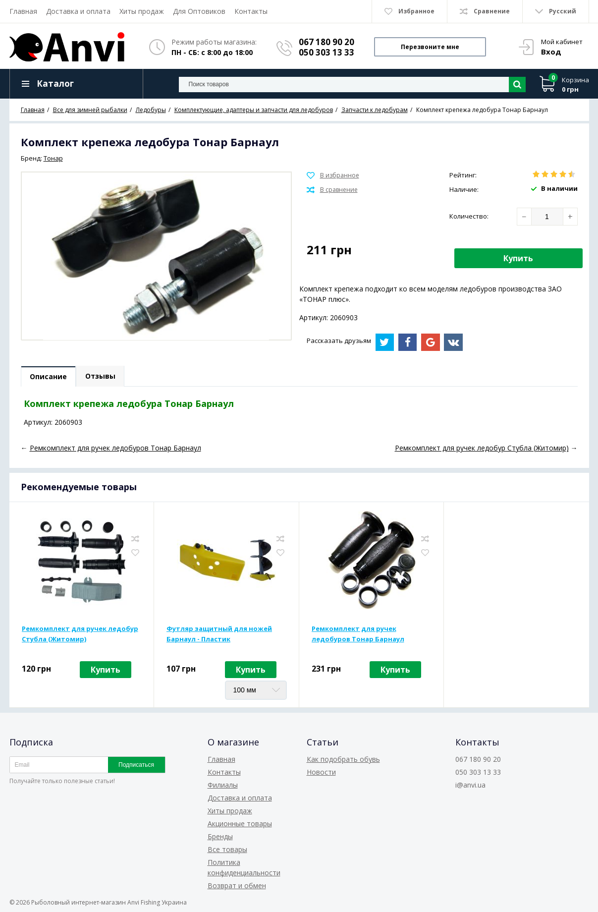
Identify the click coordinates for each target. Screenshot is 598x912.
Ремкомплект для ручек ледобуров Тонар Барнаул (358, 633)
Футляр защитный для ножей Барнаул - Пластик (219, 633)
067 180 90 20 (326, 42)
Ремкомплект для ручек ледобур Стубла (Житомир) (80, 633)
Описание (48, 377)
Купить (518, 258)
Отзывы (101, 376)
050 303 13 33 (326, 52)
